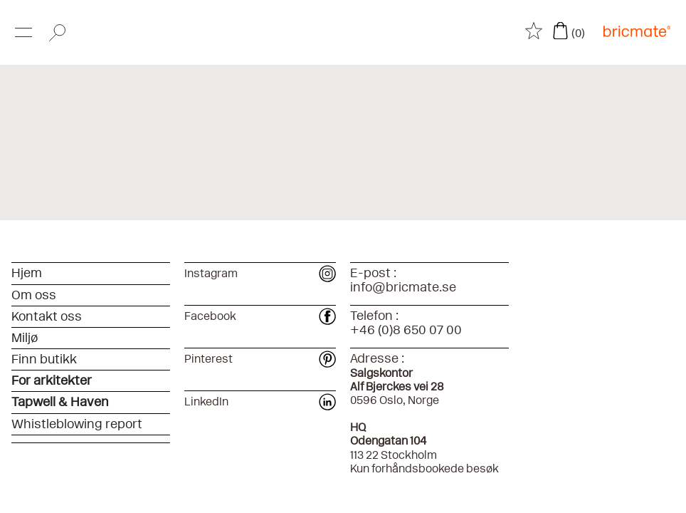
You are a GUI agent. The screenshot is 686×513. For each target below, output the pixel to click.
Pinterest (260, 359)
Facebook (260, 316)
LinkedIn (260, 401)
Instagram (260, 273)
